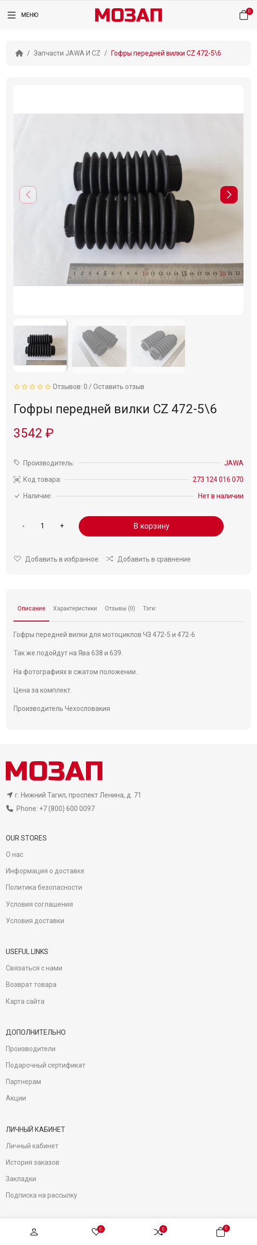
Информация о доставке (45, 871)
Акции (16, 1098)
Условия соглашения (39, 904)
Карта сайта (25, 1001)
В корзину (151, 526)
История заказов (32, 1162)
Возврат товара (31, 984)
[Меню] (22, 15)
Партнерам (23, 1082)
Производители (31, 1049)
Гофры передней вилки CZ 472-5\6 (166, 53)
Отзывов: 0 (70, 387)
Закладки (21, 1179)
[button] (229, 194)
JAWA (233, 463)
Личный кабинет (32, 1146)
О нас (14, 854)
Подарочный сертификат (46, 1065)
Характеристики (75, 608)
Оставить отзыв (118, 387)
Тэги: (150, 608)
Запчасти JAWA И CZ (67, 53)
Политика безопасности (44, 887)
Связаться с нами (34, 968)
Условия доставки (35, 921)
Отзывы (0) (120, 608)
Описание (31, 608)
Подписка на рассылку (41, 1195)
